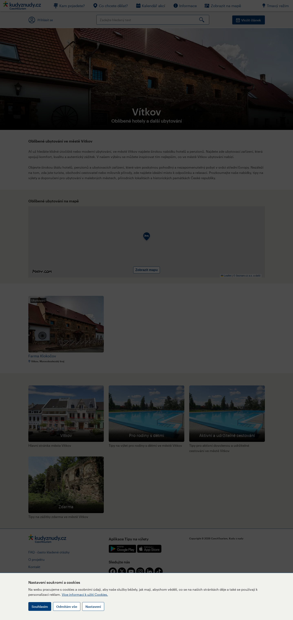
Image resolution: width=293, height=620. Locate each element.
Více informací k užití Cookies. (85, 594)
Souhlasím (40, 606)
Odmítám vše (66, 606)
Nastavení (93, 606)
